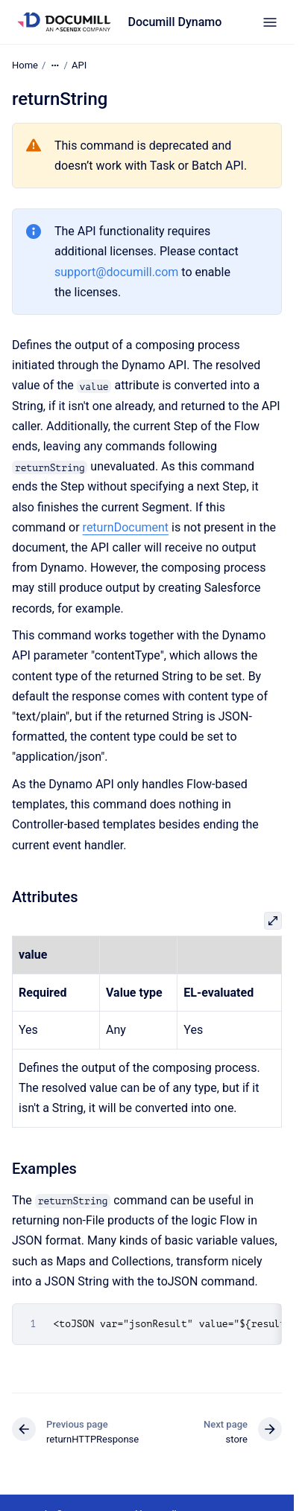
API (79, 65)
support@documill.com (116, 271)
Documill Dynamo (175, 22)
